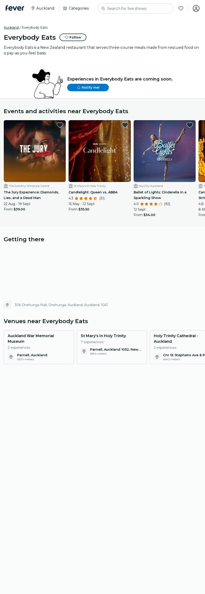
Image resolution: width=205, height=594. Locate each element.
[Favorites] (181, 8)
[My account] (196, 8)
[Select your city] (42, 8)
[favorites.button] (60, 125)
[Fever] (15, 8)
